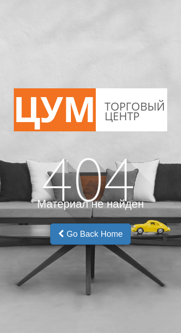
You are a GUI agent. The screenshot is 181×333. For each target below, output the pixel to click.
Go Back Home (90, 234)
